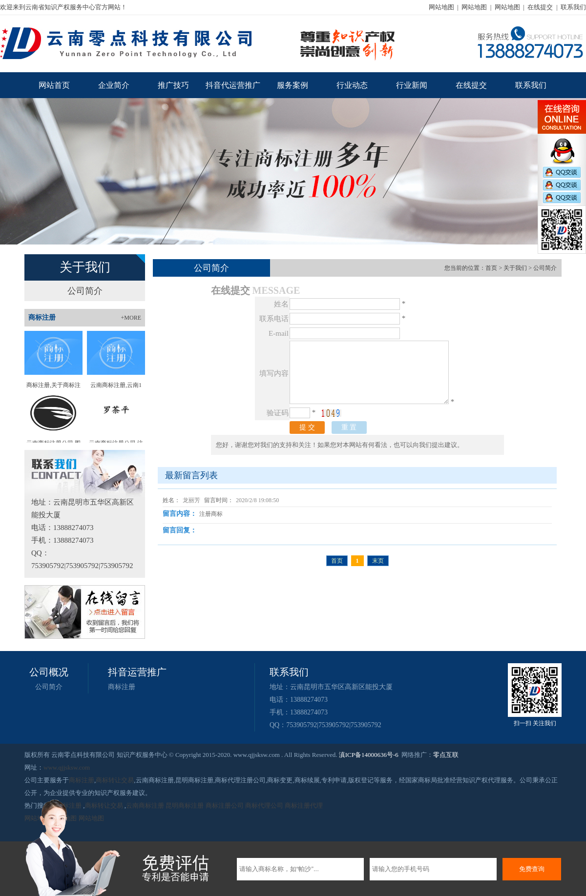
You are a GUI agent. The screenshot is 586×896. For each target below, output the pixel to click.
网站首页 (54, 85)
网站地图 (441, 7)
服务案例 (292, 85)
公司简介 (85, 291)
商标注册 (121, 687)
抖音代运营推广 (233, 85)
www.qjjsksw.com (66, 767)
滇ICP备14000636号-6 (368, 754)
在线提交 (540, 7)
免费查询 (531, 869)
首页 (491, 268)
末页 (378, 560)
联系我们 (573, 7)
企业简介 (113, 85)
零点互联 (446, 754)
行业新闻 (411, 85)
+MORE (131, 317)
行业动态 (352, 85)
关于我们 (515, 268)
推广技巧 (173, 85)
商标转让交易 (115, 780)
